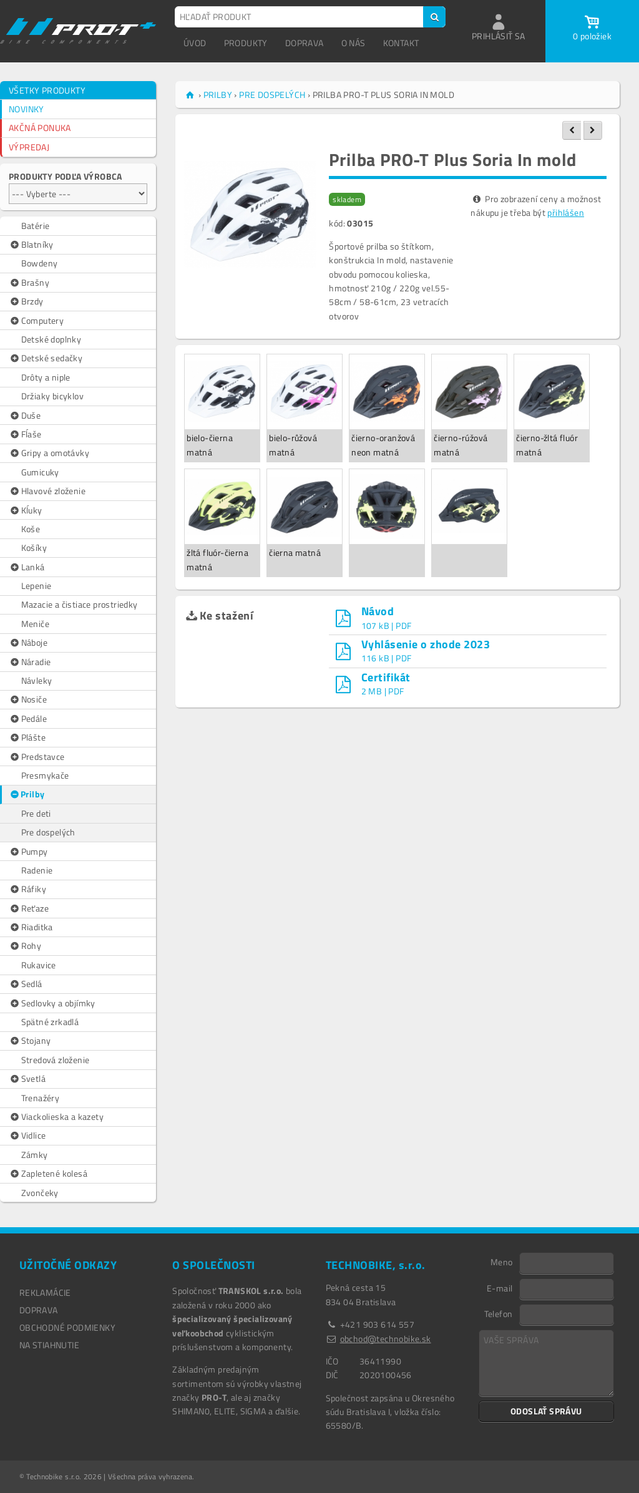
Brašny (29, 282)
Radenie (37, 870)
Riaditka (31, 927)
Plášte (27, 737)
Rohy (25, 946)
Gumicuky (40, 472)
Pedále (28, 719)
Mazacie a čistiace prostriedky (79, 604)
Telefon (498, 1313)
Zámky (34, 1154)
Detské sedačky (45, 358)
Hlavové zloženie (47, 491)
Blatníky (31, 244)
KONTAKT (401, 42)
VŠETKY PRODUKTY (47, 90)
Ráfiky (27, 889)
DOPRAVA (304, 42)
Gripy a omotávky (49, 453)
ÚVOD (195, 42)
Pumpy (28, 851)
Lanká (27, 567)
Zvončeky (40, 1192)
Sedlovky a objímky (52, 1003)
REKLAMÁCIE (45, 1292)
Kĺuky (25, 510)
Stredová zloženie (55, 1059)
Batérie (35, 225)
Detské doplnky (51, 339)
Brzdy (26, 301)
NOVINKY (26, 108)
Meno (501, 1261)
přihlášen (565, 212)
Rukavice (38, 964)
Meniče (35, 623)
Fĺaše (25, 434)
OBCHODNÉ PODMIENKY (67, 1327)
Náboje (28, 642)
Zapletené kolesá (48, 1173)
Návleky (36, 680)
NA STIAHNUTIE (49, 1344)
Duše (25, 415)
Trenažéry (40, 1097)
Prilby (27, 794)
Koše (31, 528)
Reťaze (29, 908)
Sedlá (25, 984)
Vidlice (27, 1135)
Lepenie (36, 585)
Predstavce (37, 757)
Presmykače (45, 775)
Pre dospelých (48, 832)
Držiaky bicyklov (52, 395)
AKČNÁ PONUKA (40, 127)
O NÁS (353, 42)
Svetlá (27, 1079)
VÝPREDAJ (29, 146)
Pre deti (36, 813)
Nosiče (28, 699)
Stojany (30, 1041)
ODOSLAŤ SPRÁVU (546, 1411)
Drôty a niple (46, 377)
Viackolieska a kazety (56, 1117)
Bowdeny (39, 263)
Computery (36, 321)
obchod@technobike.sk (385, 1338)
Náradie (30, 662)
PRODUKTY (246, 42)
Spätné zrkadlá (50, 1021)
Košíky (34, 547)
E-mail (499, 1287)
